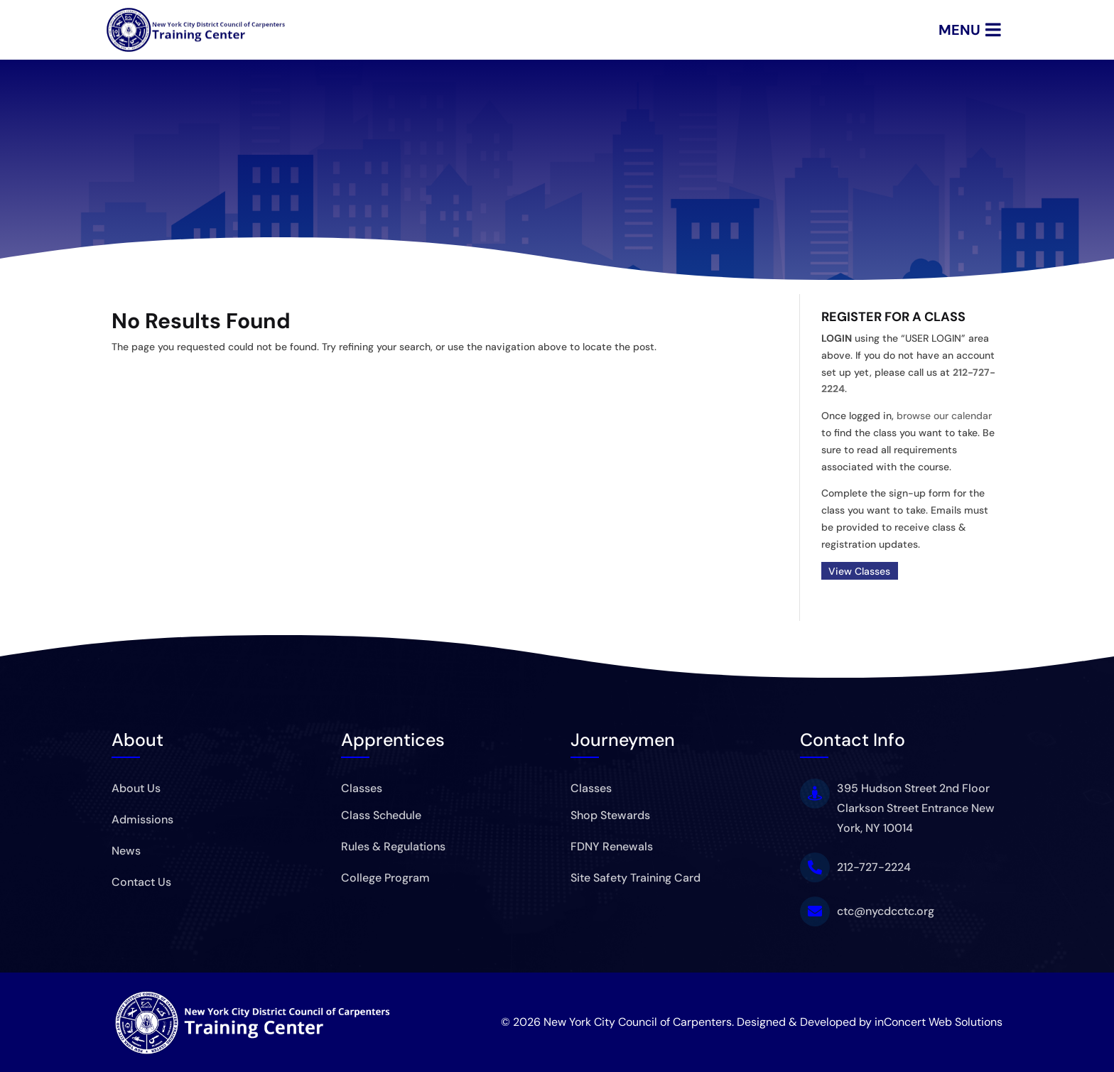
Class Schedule (381, 815)
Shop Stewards (610, 815)
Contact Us (141, 882)
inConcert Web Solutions (938, 1021)
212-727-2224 (874, 867)
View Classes (859, 571)
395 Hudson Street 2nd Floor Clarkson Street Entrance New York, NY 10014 (916, 808)
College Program (385, 877)
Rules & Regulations (393, 846)
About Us (136, 788)
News (126, 850)
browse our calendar (944, 415)
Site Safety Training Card (635, 877)
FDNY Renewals (611, 846)
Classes (361, 788)
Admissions (142, 819)
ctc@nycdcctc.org (885, 911)
